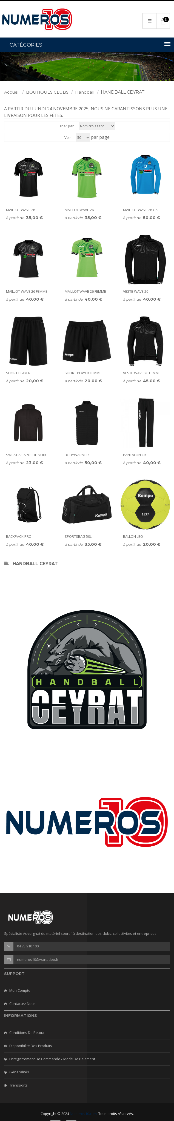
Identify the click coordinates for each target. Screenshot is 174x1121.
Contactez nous (22, 1003)
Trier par (66, 125)
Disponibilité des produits (30, 1045)
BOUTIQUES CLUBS (50, 92)
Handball (87, 92)
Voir (67, 137)
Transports (18, 1085)
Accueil (14, 92)
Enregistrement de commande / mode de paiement (52, 1058)
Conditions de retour (27, 1032)
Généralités (19, 1072)
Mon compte (19, 990)
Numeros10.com (83, 1113)
